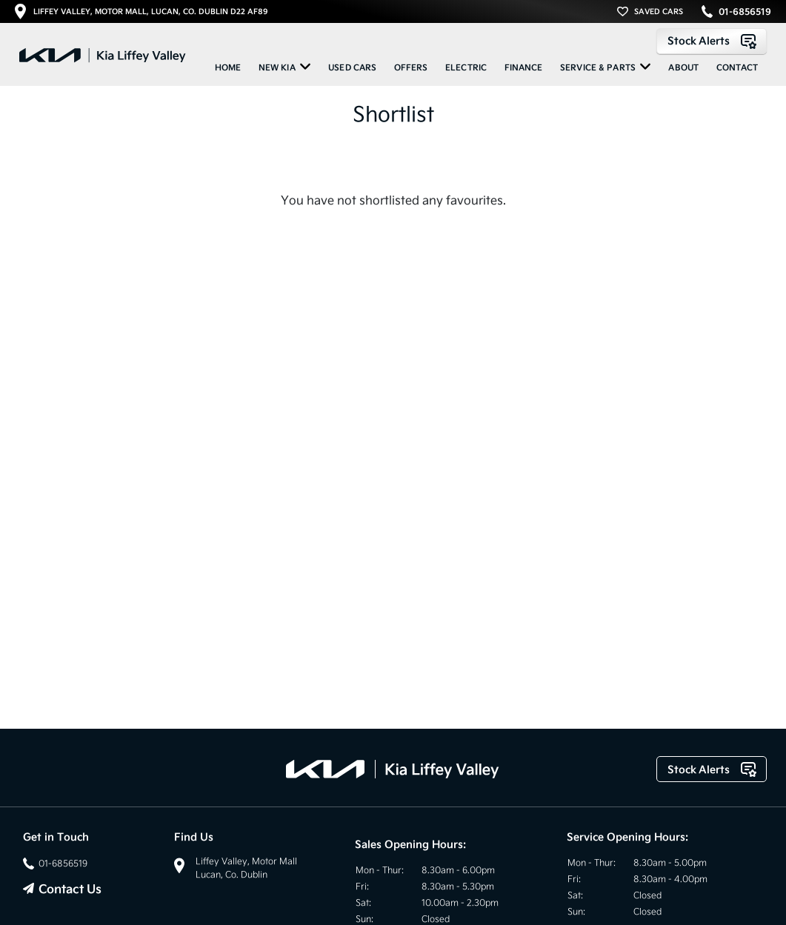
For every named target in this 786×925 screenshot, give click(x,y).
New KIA (285, 66)
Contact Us (70, 889)
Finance (523, 67)
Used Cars (352, 67)
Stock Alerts (711, 41)
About (683, 67)
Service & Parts (605, 66)
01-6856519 (745, 12)
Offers (411, 67)
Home (228, 67)
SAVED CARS (658, 11)
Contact (737, 67)
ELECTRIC (466, 67)
